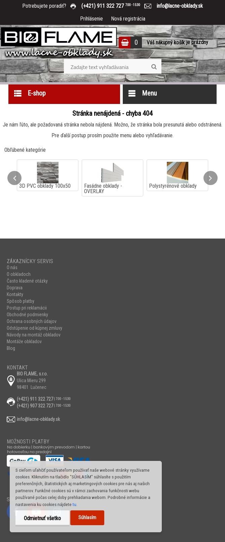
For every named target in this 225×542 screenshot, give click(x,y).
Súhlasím (87, 517)
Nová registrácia (128, 18)
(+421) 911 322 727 (115, 6)
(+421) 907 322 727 (35, 405)
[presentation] (14, 178)
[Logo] (59, 43)
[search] (154, 67)
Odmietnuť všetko (42, 518)
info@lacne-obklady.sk (177, 6)
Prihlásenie (91, 18)
